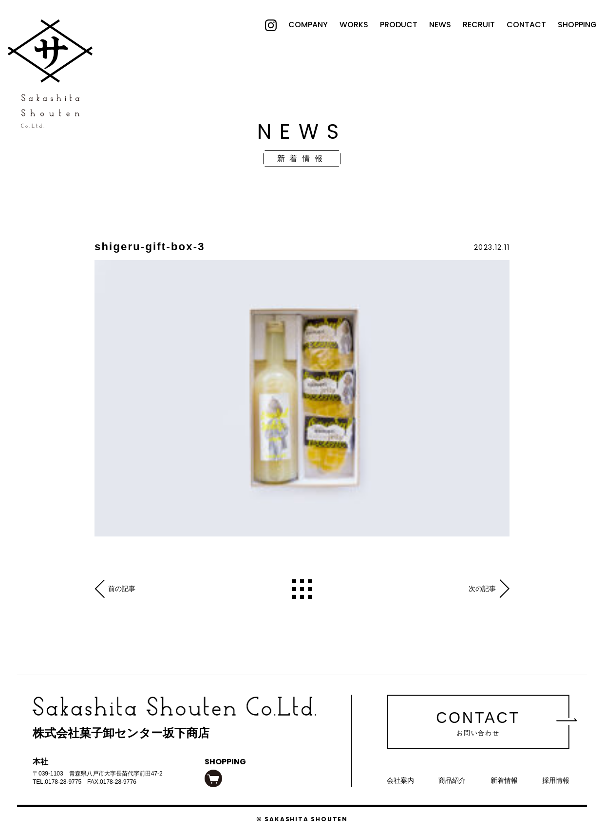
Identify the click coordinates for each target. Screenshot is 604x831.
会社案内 (400, 780)
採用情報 (555, 780)
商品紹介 (452, 780)
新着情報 (504, 780)
